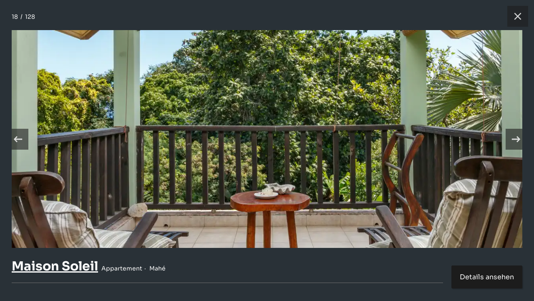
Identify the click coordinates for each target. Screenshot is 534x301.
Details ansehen (487, 277)
